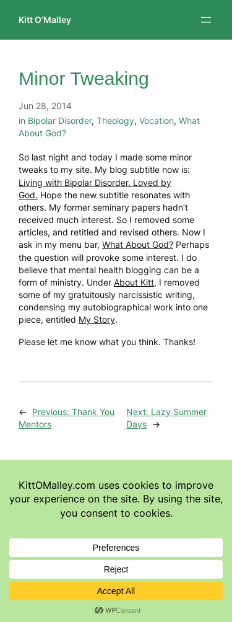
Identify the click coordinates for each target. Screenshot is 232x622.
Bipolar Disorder (60, 120)
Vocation (156, 120)
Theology (115, 120)
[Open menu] (206, 19)
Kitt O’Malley (45, 19)
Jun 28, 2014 (45, 105)
